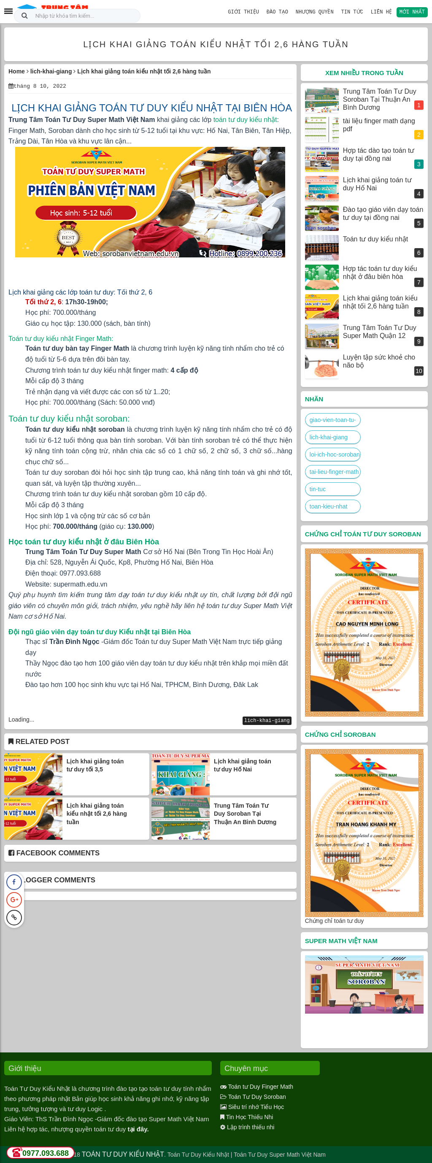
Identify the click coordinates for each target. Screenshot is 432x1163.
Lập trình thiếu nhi (251, 1127)
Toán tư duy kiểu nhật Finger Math (59, 338)
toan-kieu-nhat (329, 506)
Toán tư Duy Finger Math (261, 1086)
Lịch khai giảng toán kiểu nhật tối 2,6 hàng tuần (97, 813)
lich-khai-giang (267, 720)
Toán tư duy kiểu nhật (375, 239)
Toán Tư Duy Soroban (257, 1096)
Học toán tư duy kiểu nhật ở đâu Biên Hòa (83, 541)
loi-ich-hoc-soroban (335, 454)
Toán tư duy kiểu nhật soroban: (69, 418)
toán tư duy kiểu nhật (245, 119)
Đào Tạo (280, 11)
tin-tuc (318, 489)
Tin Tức (353, 11)
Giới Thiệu (247, 11)
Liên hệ (382, 11)
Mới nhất (412, 11)
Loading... (21, 719)
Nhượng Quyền (317, 11)
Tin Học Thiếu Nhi (249, 1117)
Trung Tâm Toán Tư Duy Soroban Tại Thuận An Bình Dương (245, 813)
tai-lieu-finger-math (334, 471)
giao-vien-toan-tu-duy (333, 422)
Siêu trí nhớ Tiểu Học (256, 1106)
